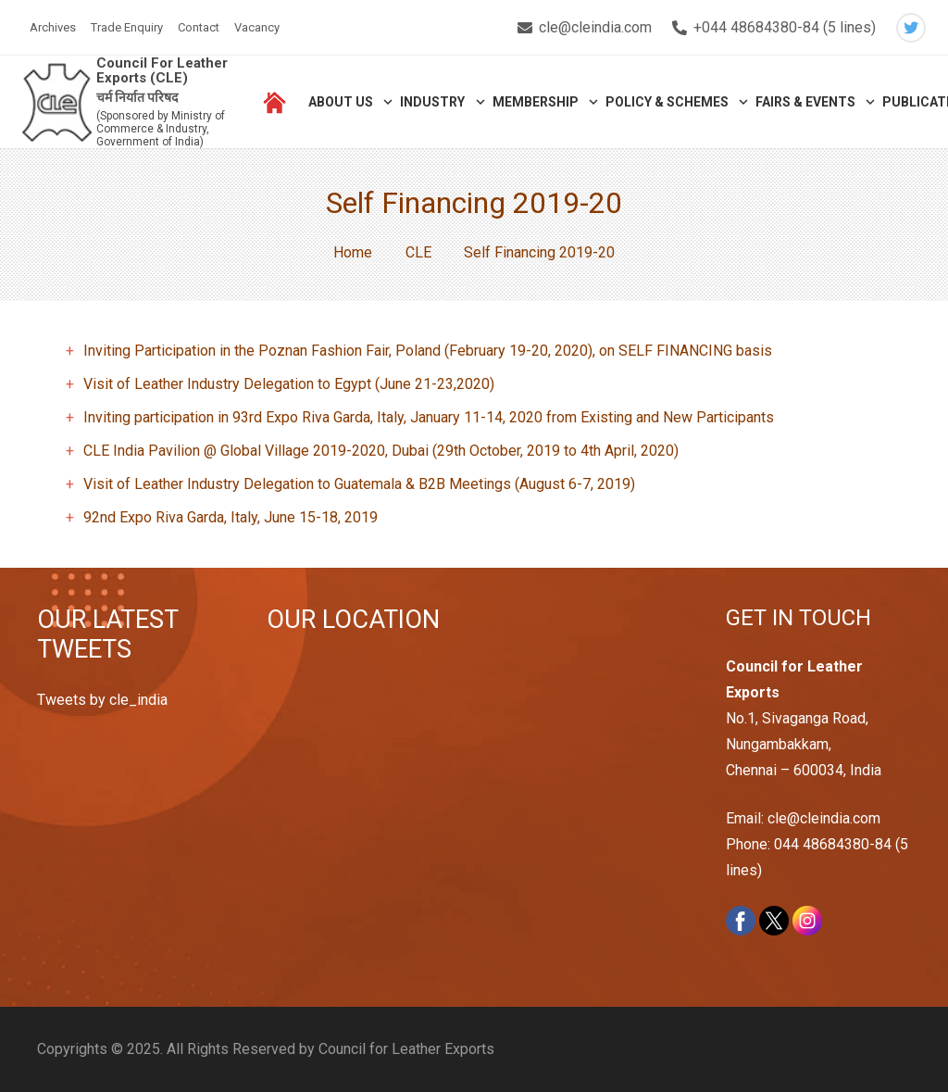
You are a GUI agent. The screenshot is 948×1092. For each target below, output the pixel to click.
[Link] (57, 102)
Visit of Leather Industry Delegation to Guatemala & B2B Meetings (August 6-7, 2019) (359, 484)
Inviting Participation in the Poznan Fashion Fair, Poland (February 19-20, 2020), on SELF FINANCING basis (427, 350)
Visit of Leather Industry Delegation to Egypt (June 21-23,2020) (288, 384)
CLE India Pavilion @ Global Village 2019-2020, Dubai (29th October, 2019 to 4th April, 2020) (381, 450)
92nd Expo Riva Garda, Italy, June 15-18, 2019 (230, 517)
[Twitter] (911, 28)
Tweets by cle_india (102, 700)
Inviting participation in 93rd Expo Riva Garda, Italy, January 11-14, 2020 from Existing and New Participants (428, 417)
